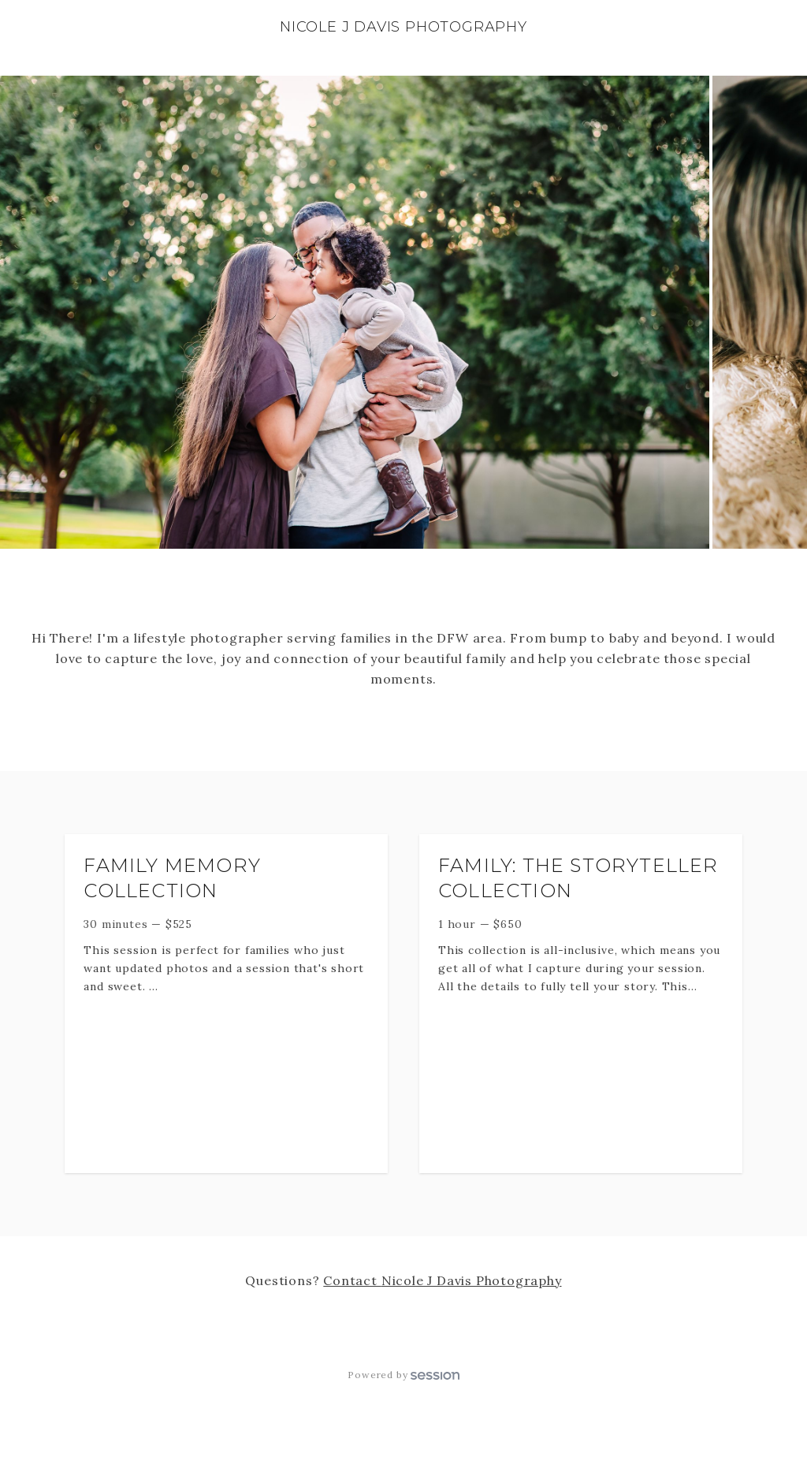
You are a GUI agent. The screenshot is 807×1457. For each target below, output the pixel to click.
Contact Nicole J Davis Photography (442, 1280)
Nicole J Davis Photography (403, 26)
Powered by (403, 1375)
